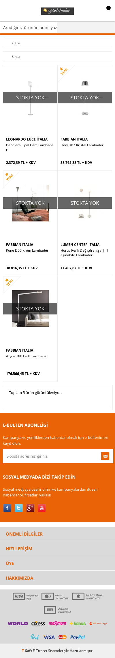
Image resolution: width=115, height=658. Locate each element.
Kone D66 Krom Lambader (27, 250)
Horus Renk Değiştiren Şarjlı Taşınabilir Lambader (84, 252)
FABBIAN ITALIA (74, 139)
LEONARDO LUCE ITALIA (27, 139)
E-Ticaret (40, 650)
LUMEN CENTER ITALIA (80, 244)
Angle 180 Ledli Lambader (27, 356)
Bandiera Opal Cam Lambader (29, 147)
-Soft (27, 650)
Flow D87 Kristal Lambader (82, 145)
